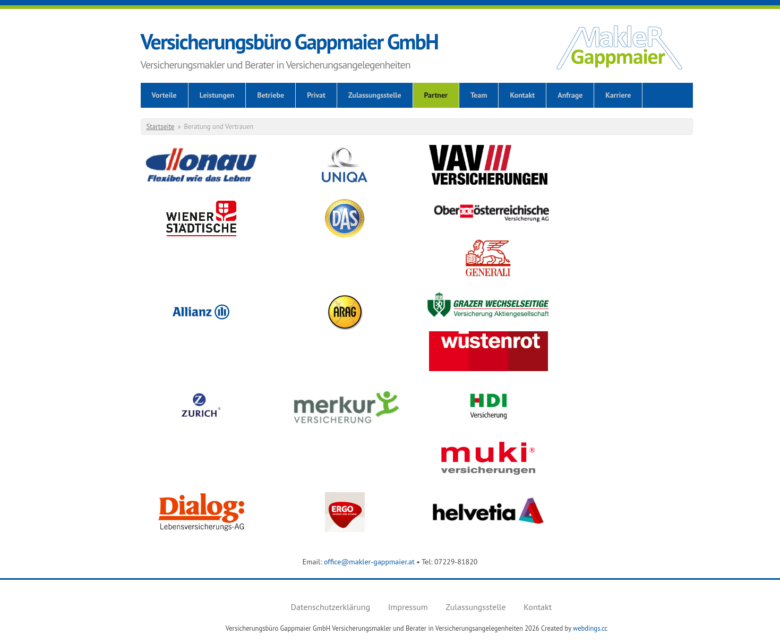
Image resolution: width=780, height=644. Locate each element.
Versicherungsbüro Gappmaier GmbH (290, 41)
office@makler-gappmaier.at (369, 561)
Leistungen (217, 95)
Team (478, 95)
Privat (316, 95)
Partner (436, 95)
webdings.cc (590, 628)
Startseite (161, 126)
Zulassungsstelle (374, 95)
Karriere (618, 95)
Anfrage (570, 95)
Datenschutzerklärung (330, 607)
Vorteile (164, 95)
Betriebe (270, 95)
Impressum (408, 607)
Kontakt (522, 95)
